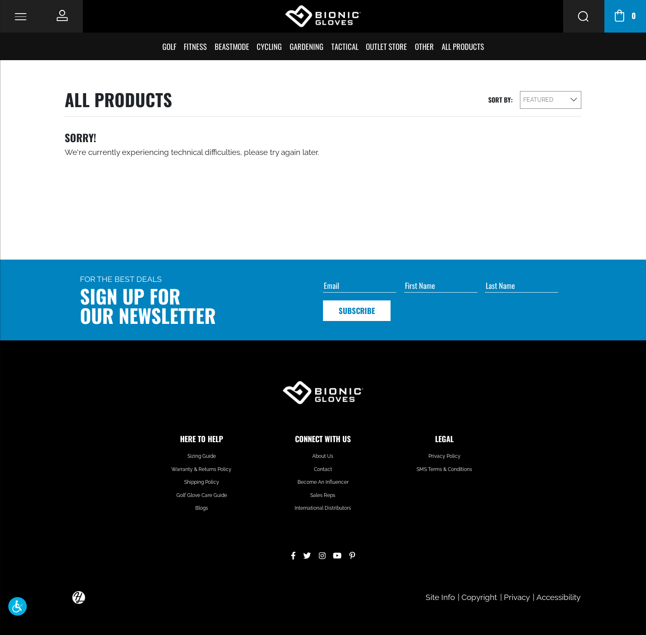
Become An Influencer (323, 482)
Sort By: (500, 100)
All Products (463, 46)
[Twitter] (307, 554)
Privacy (517, 597)
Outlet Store (386, 46)
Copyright (479, 597)
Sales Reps (322, 495)
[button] (17, 606)
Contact (323, 469)
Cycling (269, 46)
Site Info (440, 597)
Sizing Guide (201, 456)
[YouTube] (337, 554)
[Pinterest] (352, 554)
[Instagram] (322, 554)
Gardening (306, 46)
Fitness (195, 46)
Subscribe (357, 310)
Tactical (344, 46)
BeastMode (232, 46)
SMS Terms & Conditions (444, 469)
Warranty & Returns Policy (201, 469)
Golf (169, 46)
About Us (322, 456)
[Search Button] (584, 16)
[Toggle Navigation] (20, 16)
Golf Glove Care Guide (201, 495)
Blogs (201, 508)
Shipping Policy (201, 482)
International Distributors (323, 508)
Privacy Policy (444, 456)
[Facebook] (293, 554)
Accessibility (558, 597)
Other (424, 46)
